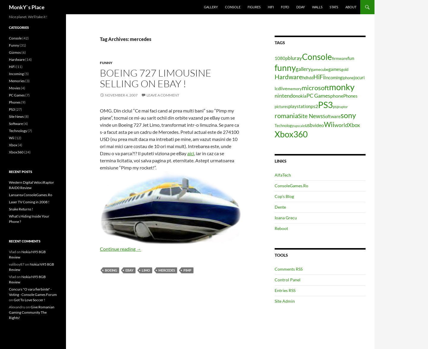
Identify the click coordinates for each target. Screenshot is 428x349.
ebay (129, 270)
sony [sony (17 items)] (348, 115)
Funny (106, 63)
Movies (14, 88)
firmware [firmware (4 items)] (339, 58)
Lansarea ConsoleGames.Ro (30, 195)
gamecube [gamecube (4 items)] (319, 69)
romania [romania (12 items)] (286, 116)
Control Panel (287, 279)
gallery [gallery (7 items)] (303, 69)
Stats (334, 7)
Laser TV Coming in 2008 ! (29, 202)
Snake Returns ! (21, 209)
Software (16, 123)
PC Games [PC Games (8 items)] (318, 95)
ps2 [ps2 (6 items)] (314, 106)
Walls (317, 7)
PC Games (17, 95)
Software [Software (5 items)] (332, 116)
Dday (300, 7)
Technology (18, 131)
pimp (187, 270)
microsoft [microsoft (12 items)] (315, 88)
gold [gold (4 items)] (344, 69)
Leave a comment (163, 95)
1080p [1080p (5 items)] (281, 58)
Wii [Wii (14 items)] (329, 124)
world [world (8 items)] (341, 125)
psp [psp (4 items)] (336, 106)
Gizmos (15, 52)
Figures (254, 7)
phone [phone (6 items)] (336, 96)
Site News (16, 116)
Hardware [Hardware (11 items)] (288, 77)
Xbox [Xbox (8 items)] (354, 125)
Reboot (281, 228)
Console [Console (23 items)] (317, 57)
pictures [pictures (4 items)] (281, 106)
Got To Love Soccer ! (29, 300)
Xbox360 (16, 152)
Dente (280, 207)
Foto (285, 7)
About (350, 7)
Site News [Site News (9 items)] (310, 115)
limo (146, 270)
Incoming (16, 74)
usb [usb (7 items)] (309, 125)
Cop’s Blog (284, 196)
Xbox (13, 145)
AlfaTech (283, 174)
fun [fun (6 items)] (350, 58)
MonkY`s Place (27, 7)
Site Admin (285, 301)
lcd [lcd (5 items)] (277, 88)
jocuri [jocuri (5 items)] (359, 77)
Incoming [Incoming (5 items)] (333, 77)
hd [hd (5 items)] (304, 77)
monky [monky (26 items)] (342, 87)
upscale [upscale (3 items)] (299, 126)
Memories (17, 81)
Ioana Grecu (286, 217)
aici (190, 153)
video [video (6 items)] (318, 125)
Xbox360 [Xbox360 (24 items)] (291, 134)
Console (232, 7)
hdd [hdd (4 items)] (310, 77)
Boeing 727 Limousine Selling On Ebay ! (155, 78)
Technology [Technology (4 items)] (284, 125)
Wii (11, 138)
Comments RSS (289, 269)
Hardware (17, 59)
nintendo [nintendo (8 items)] (285, 95)
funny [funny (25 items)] (285, 68)
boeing (111, 270)
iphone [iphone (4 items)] (348, 77)
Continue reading (120, 249)
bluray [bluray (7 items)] (295, 58)
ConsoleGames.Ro (291, 185)
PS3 (12, 109)
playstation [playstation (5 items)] (299, 106)
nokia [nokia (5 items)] (301, 96)
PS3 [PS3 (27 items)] (325, 104)
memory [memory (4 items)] (294, 88)
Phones (15, 102)
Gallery (211, 7)
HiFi (271, 7)
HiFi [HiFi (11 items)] (319, 77)
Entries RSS (285, 290)
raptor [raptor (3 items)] (343, 107)
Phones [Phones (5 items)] (350, 96)
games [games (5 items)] (334, 69)
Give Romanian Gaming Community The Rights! (31, 312)
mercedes (166, 270)
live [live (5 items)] (283, 88)
